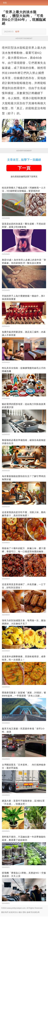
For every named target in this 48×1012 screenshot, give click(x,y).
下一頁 (24, 263)
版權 (28, 1008)
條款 (20, 1008)
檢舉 (17, 31)
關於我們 (4, 1008)
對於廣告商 (35, 1008)
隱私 (24, 1008)
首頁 (5, 3)
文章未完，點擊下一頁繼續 (24, 255)
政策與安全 (13, 1008)
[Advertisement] (24, 66)
